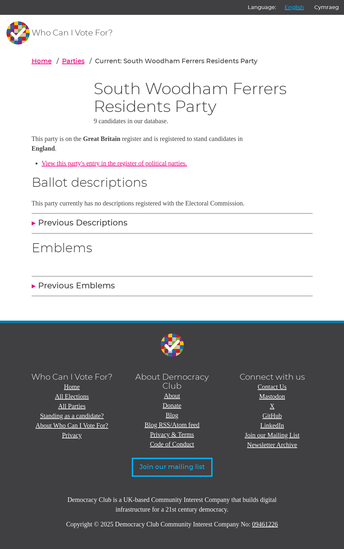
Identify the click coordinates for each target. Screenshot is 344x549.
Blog (172, 415)
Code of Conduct (172, 444)
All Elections (72, 396)
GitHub (272, 415)
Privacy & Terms (172, 434)
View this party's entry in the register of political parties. (114, 163)
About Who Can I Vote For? (72, 425)
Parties (73, 61)
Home (42, 61)
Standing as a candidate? (72, 415)
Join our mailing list (172, 467)
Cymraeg (326, 7)
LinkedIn (272, 425)
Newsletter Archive (272, 444)
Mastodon (272, 396)
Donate (172, 405)
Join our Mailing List (272, 435)
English (294, 7)
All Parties (72, 406)
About (172, 395)
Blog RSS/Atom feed (171, 424)
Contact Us (272, 386)
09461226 (265, 524)
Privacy (72, 435)
